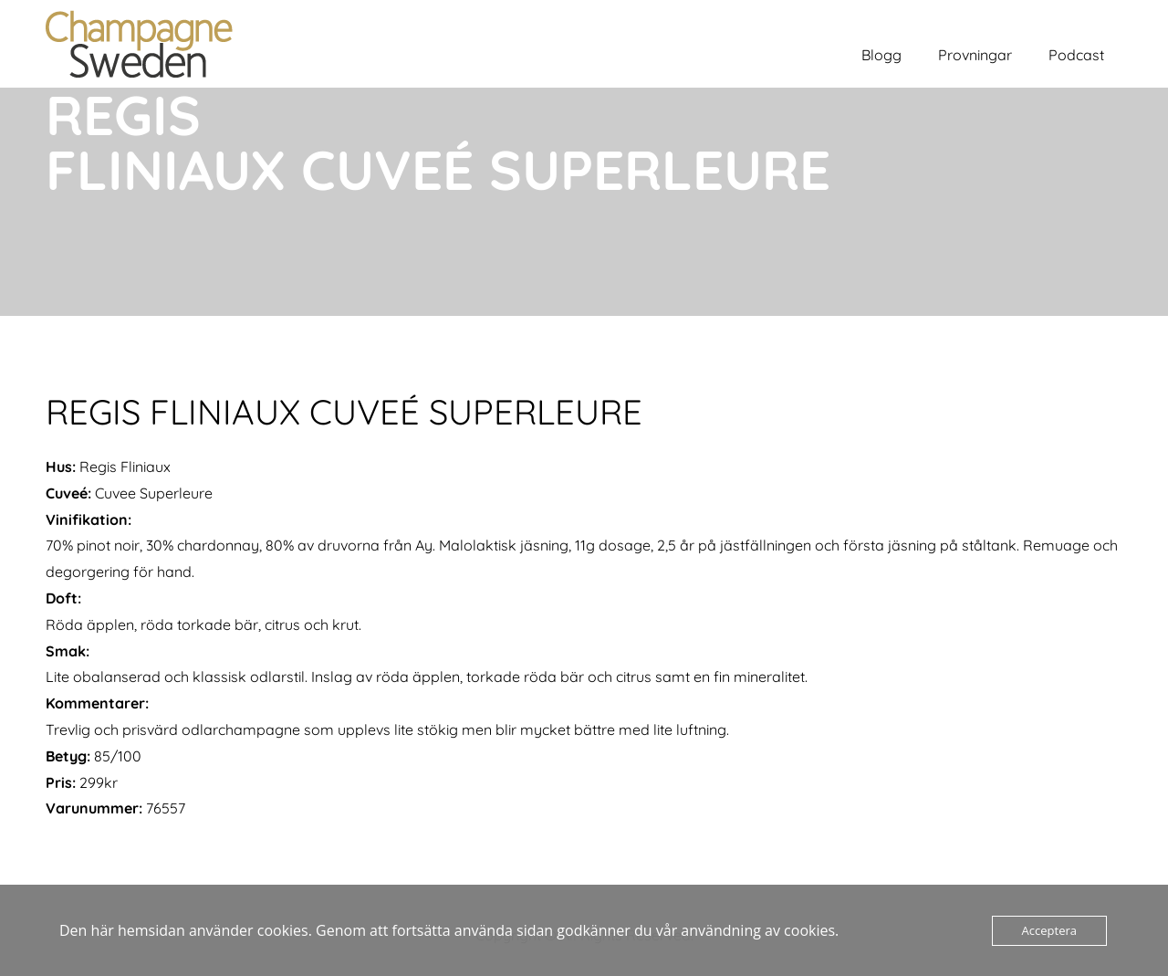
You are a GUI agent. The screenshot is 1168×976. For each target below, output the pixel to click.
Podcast (1076, 55)
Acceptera (1049, 930)
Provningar (975, 55)
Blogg (881, 55)
